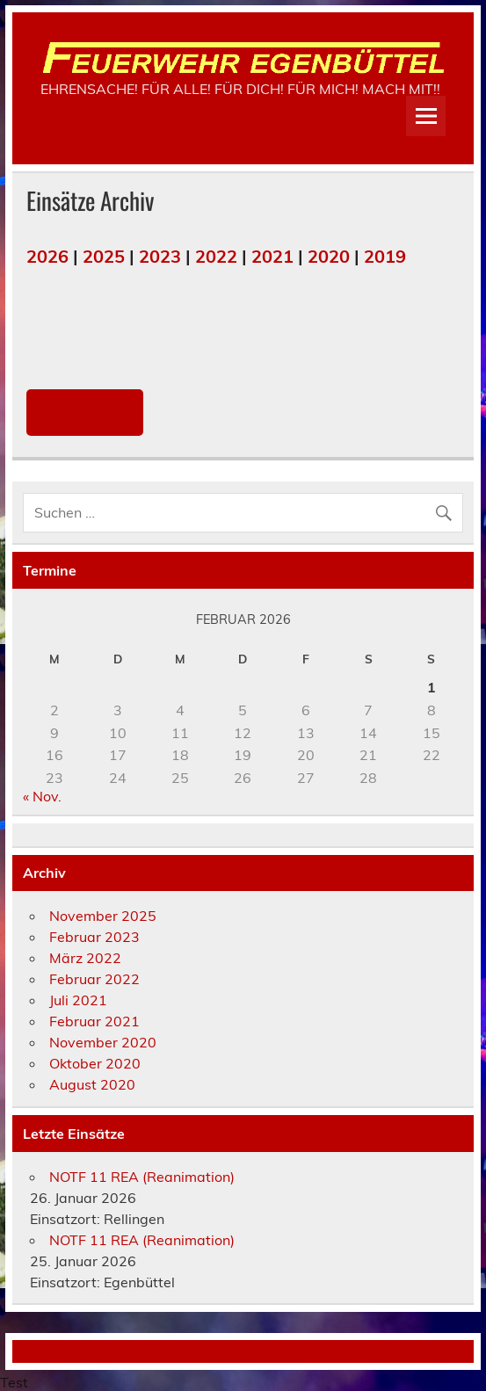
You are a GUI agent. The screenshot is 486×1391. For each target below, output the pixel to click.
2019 (385, 256)
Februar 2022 (94, 979)
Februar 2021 (94, 1021)
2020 (329, 256)
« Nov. (42, 796)
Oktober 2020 (95, 1063)
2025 (104, 256)
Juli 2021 (78, 1000)
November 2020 (102, 1042)
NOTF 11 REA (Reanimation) (142, 1176)
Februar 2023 (94, 936)
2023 (160, 256)
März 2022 (85, 958)
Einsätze (84, 412)
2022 (216, 256)
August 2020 (92, 1084)
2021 (272, 256)
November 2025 (102, 915)
